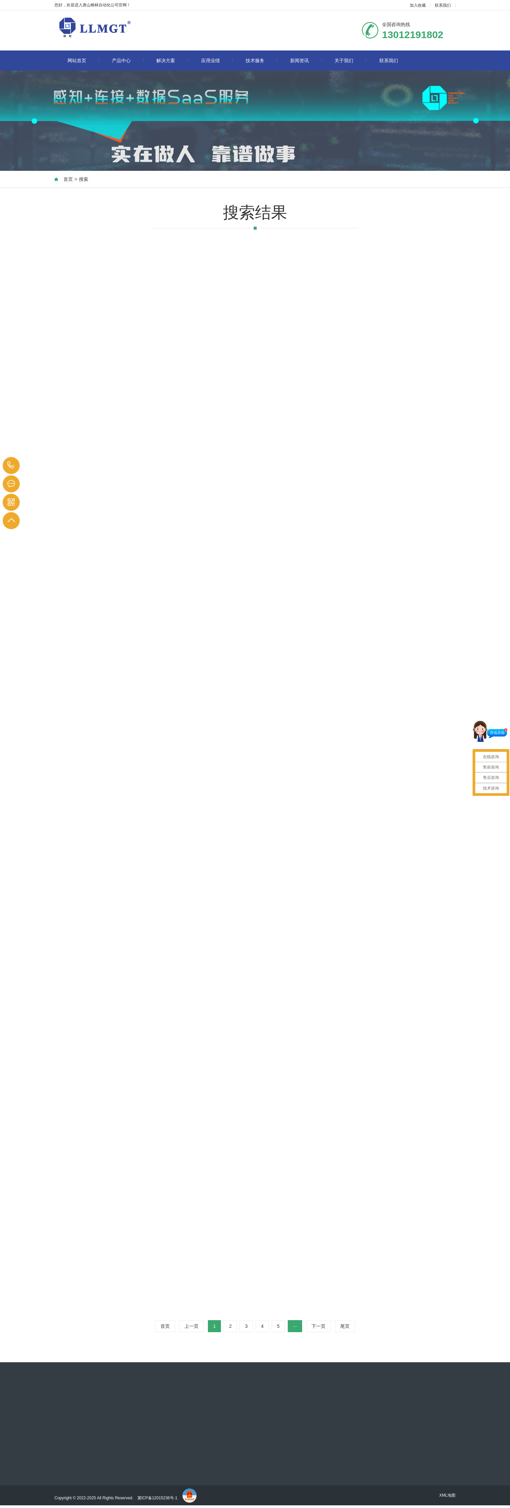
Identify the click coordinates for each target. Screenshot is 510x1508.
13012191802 (11, 465)
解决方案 (172, 60)
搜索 (83, 179)
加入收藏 (418, 5)
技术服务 (261, 60)
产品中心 (128, 60)
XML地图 (447, 1495)
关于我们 (350, 60)
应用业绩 (217, 60)
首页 (68, 179)
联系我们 (443, 5)
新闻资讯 (306, 60)
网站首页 (83, 60)
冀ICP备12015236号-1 (157, 1498)
